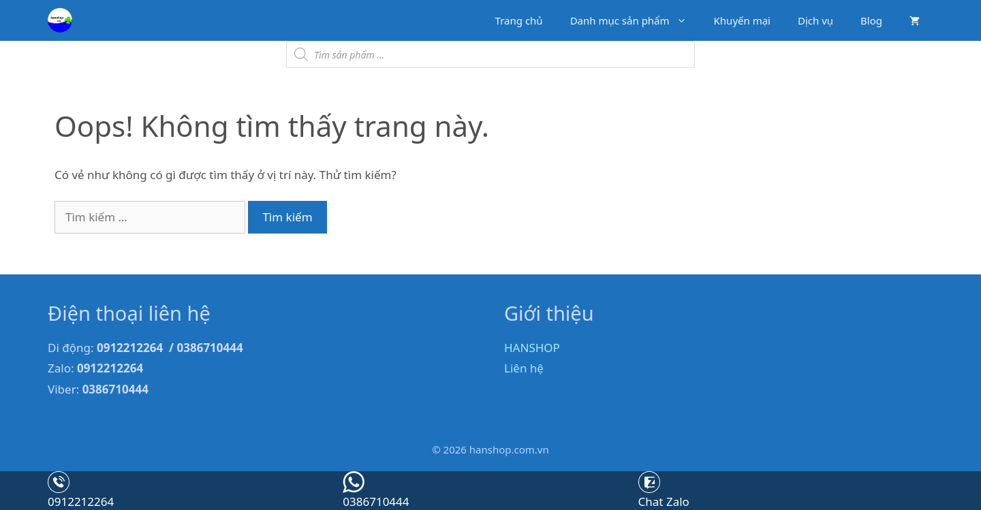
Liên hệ (524, 368)
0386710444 (376, 501)
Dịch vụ (815, 20)
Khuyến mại (742, 20)
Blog (871, 20)
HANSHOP (532, 347)
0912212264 (81, 501)
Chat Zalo (663, 501)
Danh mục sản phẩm (635, 20)
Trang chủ (519, 20)
